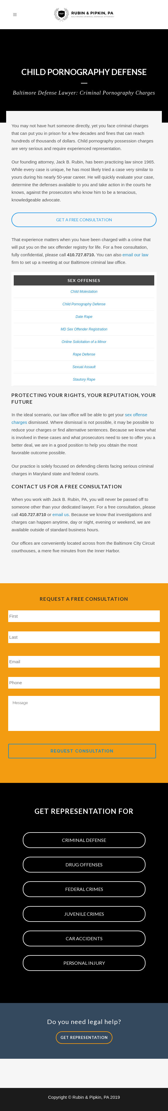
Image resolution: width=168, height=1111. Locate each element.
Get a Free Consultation (84, 219)
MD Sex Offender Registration (83, 329)
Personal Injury (84, 963)
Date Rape (84, 317)
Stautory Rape (84, 379)
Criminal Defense (84, 840)
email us (61, 514)
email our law (135, 254)
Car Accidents (84, 938)
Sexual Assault (84, 367)
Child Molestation (83, 292)
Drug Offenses (84, 864)
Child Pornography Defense (84, 304)
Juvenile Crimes (84, 914)
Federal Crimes (84, 889)
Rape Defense (84, 354)
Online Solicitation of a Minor (84, 342)
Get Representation (84, 1037)
